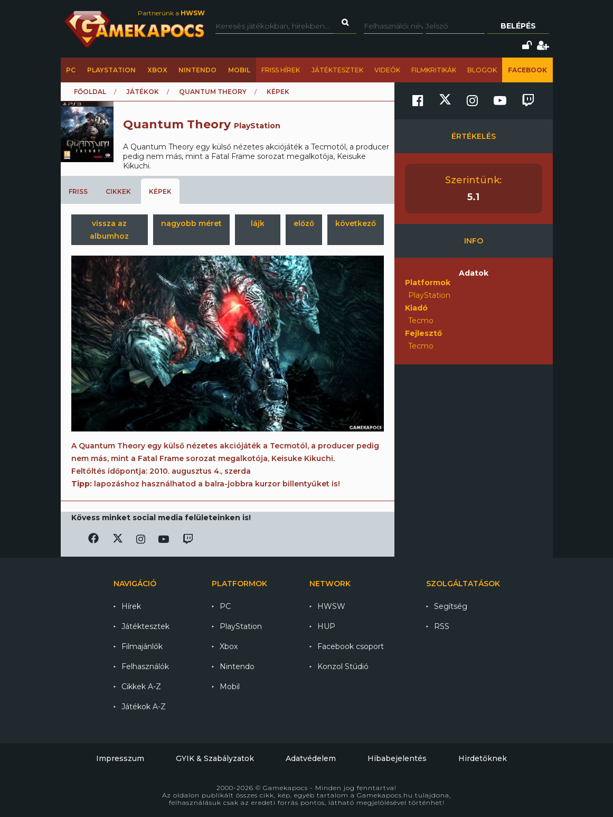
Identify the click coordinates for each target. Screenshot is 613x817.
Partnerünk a (171, 13)
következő (355, 223)
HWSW (331, 606)
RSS (441, 626)
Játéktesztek (337, 70)
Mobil (239, 70)
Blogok (482, 70)
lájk (258, 223)
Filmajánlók (142, 646)
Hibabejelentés (397, 758)
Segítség (450, 606)
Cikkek (118, 191)
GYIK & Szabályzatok (215, 758)
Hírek (131, 606)
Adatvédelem (311, 758)
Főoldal (90, 92)
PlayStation (111, 70)
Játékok (142, 92)
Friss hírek (280, 70)
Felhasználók (145, 666)
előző (304, 223)
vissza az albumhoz (109, 230)
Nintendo (197, 70)
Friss (78, 191)
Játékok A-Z (143, 706)
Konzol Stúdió (343, 666)
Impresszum (120, 758)
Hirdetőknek (482, 758)
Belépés (518, 26)
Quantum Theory (213, 92)
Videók (387, 70)
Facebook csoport (350, 646)
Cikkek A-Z (141, 686)
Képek (160, 191)
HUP (326, 626)
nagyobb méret (191, 223)
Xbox (157, 70)
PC (71, 70)
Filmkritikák (433, 70)
